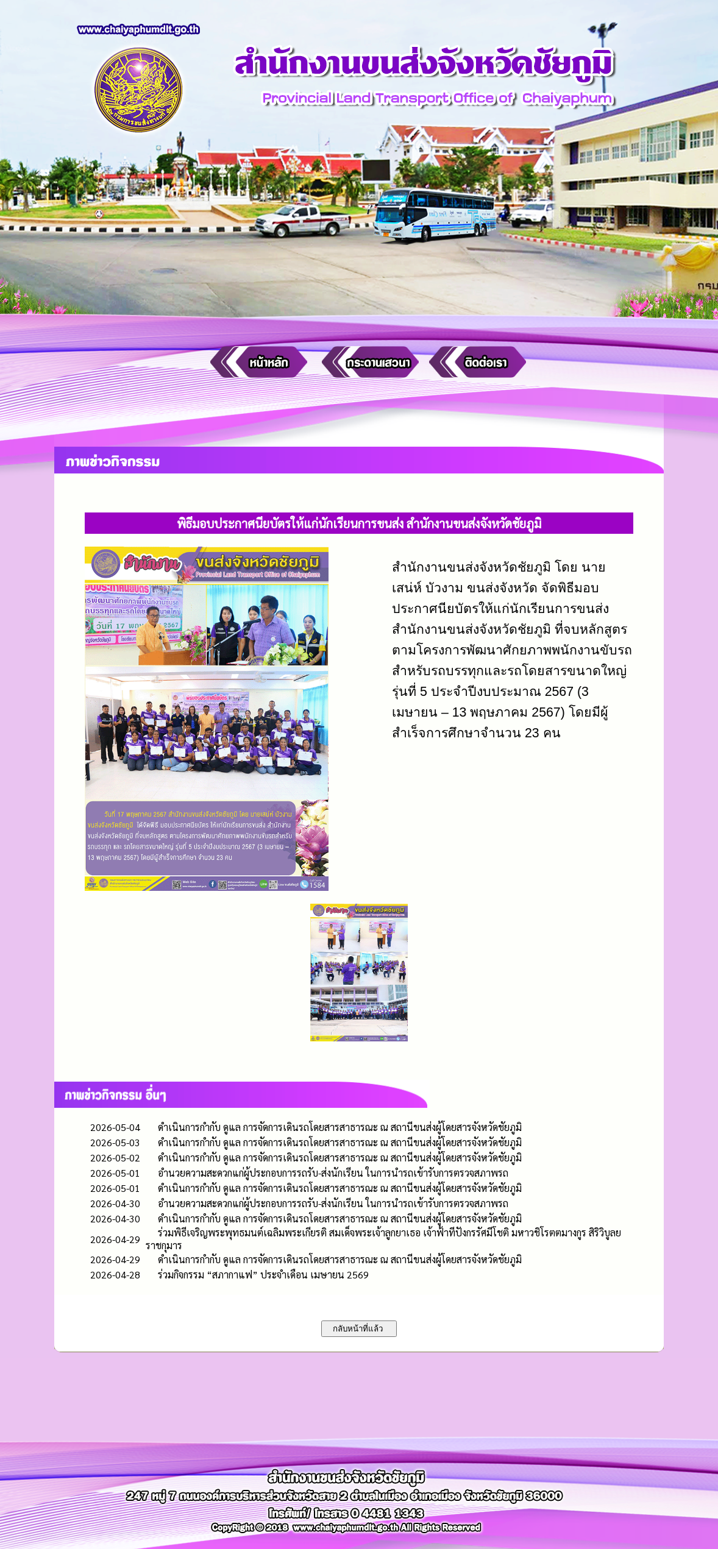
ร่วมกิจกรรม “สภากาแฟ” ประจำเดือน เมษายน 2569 (263, 1274)
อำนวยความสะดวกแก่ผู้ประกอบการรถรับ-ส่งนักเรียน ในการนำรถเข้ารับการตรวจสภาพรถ (333, 1172)
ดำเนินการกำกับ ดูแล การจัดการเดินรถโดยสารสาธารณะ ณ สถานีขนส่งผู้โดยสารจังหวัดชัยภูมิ (340, 1127)
